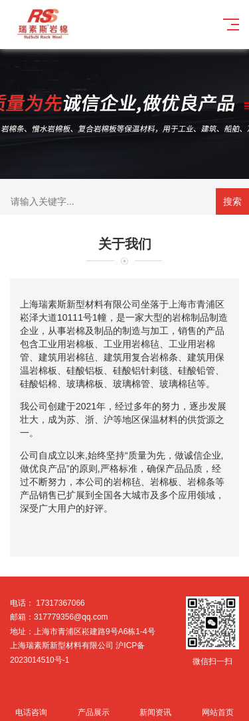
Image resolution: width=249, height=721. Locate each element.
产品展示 (93, 705)
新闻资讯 (156, 705)
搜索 (232, 201)
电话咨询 (31, 705)
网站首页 (218, 705)
